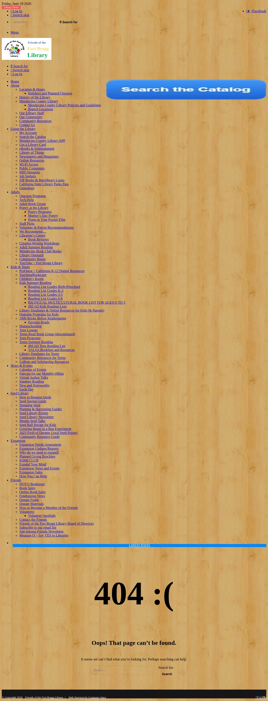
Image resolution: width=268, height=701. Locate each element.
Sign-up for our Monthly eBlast (41, 373)
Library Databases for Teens (39, 354)
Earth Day (26, 389)
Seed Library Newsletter (36, 417)
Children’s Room (31, 279)
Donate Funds (29, 500)
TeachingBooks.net (32, 275)
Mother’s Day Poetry (43, 216)
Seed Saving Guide (32, 401)
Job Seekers (27, 176)
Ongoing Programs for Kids (38, 314)
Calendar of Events (32, 369)
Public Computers (32, 168)
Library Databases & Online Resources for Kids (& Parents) (61, 310)
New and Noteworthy (34, 385)
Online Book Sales (32, 492)
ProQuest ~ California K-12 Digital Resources (51, 271)
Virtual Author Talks (33, 377)
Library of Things (31, 152)
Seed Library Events (33, 413)
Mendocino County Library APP (42, 141)
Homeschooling (30, 326)
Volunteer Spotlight (42, 515)
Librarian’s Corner (32, 235)
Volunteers (26, 512)
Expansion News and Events (39, 468)
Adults (15, 192)
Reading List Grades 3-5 (45, 294)
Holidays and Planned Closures (50, 93)
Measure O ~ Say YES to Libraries (43, 535)
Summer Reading (31, 381)
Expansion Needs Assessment (40, 444)
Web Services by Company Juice (87, 697)
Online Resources (31, 160)
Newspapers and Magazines (39, 156)
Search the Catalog (32, 137)
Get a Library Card (32, 144)
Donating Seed (29, 405)
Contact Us (27, 125)
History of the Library (34, 97)
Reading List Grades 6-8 (45, 298)
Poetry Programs (40, 212)
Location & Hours (32, 89)
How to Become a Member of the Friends (48, 508)
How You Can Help (33, 476)
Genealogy (27, 188)
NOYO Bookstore (32, 484)
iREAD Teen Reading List (46, 346)
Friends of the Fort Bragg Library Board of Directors (56, 523)
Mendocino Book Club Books (40, 251)
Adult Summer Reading (36, 247)
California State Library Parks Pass (44, 184)
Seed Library (20, 393)
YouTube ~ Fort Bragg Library (41, 263)
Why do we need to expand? (39, 452)
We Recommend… (32, 231)
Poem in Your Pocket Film (46, 219)
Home (15, 81)
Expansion (18, 440)
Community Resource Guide (39, 437)
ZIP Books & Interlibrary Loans (41, 180)
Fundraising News (32, 496)
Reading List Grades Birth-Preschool (54, 287)
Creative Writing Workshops (39, 243)
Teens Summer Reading (36, 342)
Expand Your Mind (32, 464)
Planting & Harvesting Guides (40, 409)
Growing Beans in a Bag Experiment (45, 429)
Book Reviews (38, 239)
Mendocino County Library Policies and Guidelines (64, 105)
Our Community (30, 117)
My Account (28, 133)
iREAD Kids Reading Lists (47, 306)
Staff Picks (27, 223)
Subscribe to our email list (37, 527)
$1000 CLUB (28, 460)
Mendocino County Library (38, 101)
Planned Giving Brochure (37, 456)
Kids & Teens (20, 267)
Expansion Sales (30, 472)
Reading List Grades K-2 (45, 291)
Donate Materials (31, 504)
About (15, 85)
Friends (16, 480)
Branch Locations (40, 109)
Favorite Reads (38, 322)
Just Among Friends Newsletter (41, 531)
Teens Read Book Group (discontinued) (47, 334)
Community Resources (35, 121)
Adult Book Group (32, 204)
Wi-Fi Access (28, 164)
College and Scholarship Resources (44, 362)
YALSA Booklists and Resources (51, 350)
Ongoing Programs (32, 196)
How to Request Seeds (35, 397)
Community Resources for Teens (42, 358)
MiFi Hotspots (29, 172)
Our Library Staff (31, 113)
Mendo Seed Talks (32, 421)
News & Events (22, 365)
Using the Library (23, 129)
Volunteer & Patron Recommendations (46, 227)
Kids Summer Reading (35, 283)
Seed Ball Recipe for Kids (37, 425)
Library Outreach (31, 255)
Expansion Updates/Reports (38, 448)
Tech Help (26, 200)
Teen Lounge (28, 330)
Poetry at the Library (34, 208)
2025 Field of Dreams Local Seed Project (48, 433)
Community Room (32, 259)
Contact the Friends (33, 519)
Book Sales (27, 488)
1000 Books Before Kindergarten (42, 318)
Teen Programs (29, 338)
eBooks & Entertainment (36, 148)
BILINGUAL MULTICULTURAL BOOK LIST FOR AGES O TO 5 (76, 302)
